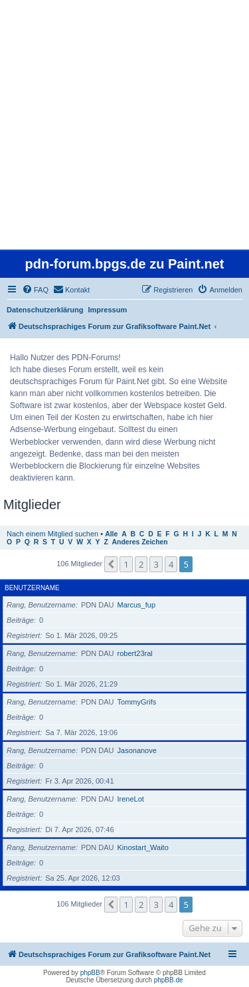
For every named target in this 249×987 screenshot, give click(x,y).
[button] (111, 564)
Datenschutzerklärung (45, 310)
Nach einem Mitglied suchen (52, 534)
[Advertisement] (124, 124)
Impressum (107, 310)
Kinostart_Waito (143, 847)
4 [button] (171, 564)
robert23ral (135, 653)
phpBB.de (168, 980)
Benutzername (32, 588)
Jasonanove (137, 750)
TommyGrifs (137, 702)
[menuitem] (35, 290)
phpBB (90, 972)
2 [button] (141, 564)
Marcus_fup (136, 605)
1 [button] (126, 564)
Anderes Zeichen (140, 542)
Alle (111, 534)
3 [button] (155, 564)
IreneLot (131, 799)
